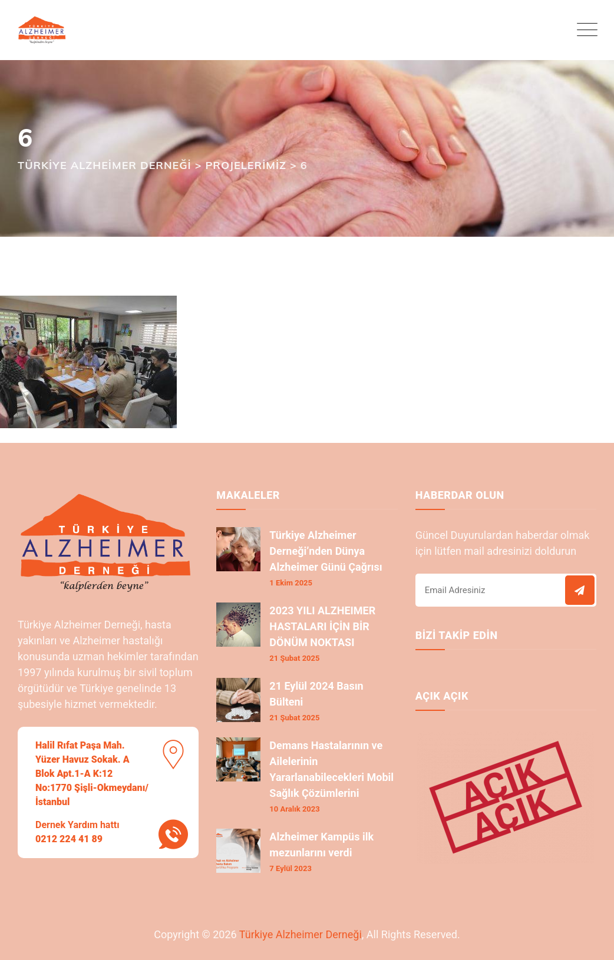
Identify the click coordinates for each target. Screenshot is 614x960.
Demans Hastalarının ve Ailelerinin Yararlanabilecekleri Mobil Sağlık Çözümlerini (331, 769)
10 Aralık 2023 (294, 809)
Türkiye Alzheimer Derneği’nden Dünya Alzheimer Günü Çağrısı (325, 551)
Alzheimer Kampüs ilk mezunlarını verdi (321, 844)
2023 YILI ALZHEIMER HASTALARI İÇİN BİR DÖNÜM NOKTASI (322, 626)
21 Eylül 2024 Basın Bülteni (316, 694)
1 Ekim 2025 (290, 582)
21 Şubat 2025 (294, 658)
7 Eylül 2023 (290, 868)
